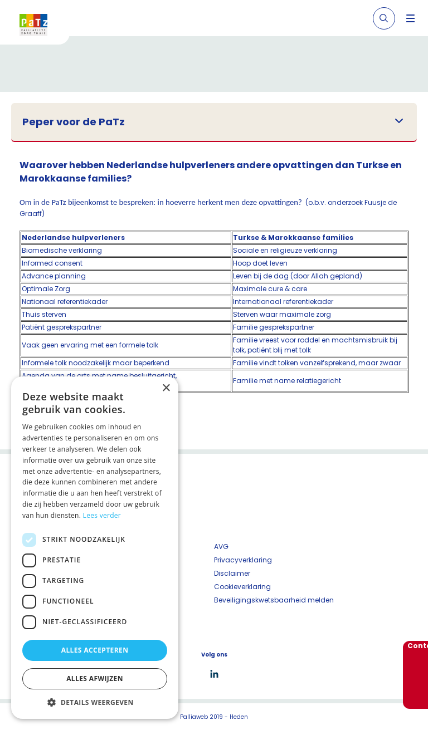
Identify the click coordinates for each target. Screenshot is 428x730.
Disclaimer (232, 573)
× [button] (166, 388)
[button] (94, 702)
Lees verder (102, 515)
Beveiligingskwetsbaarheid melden (274, 600)
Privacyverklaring (243, 560)
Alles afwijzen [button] (94, 678)
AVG (221, 546)
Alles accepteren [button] (95, 650)
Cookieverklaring (242, 586)
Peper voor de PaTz (73, 122)
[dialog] (94, 547)
